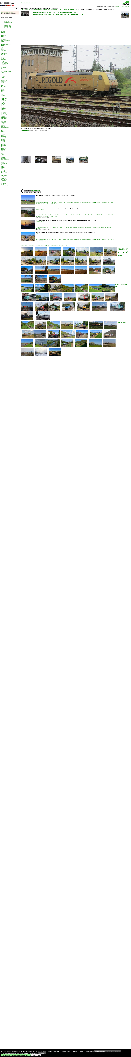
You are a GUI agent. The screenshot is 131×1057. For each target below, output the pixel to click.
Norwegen (3, 121)
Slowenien (3, 148)
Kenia (2, 85)
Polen (2, 130)
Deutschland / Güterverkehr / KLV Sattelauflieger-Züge (78, 202)
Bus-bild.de (6, 21)
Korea (2, 88)
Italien (2, 75)
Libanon (3, 97)
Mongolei (3, 111)
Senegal (3, 141)
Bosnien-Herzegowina (6, 44)
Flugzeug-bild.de (8, 25)
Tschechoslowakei (5, 159)
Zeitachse (3, 184)
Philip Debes (39, 197)
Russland (3, 134)
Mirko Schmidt (25, 130)
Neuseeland (4, 117)
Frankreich (3, 59)
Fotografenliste (4, 182)
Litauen (2, 99)
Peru (2, 129)
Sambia (2, 135)
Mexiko (2, 107)
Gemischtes (3, 180)
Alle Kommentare (35, 190)
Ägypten (3, 31)
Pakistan (3, 123)
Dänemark (3, 52)
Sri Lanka (3, 150)
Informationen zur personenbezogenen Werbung (108, 1051)
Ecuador (3, 54)
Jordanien (3, 79)
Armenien (3, 36)
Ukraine (2, 165)
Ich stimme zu (35, 1055)
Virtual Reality (4, 179)
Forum (22, 2)
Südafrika (3, 152)
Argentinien (3, 35)
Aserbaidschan (4, 37)
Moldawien (3, 108)
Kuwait (2, 93)
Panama (3, 126)
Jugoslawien (4, 80)
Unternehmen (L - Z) (56, 9)
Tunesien (3, 161)
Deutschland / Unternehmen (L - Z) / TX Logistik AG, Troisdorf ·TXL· (54, 12)
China (2, 49)
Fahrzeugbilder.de (8, 22)
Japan (2, 77)
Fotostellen (3, 183)
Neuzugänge (4, 175)
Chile (2, 48)
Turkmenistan (4, 163)
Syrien (2, 153)
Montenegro (4, 112)
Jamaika (3, 76)
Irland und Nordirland (6, 71)
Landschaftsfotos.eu (8, 27)
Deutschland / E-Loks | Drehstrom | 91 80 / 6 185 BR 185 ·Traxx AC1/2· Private (58, 14)
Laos (2, 94)
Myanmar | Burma (5, 114)
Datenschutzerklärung (5, 185)
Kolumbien (3, 86)
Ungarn (2, 166)
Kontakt (27, 2)
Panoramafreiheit (5, 127)
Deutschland (46, 9)
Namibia (3, 116)
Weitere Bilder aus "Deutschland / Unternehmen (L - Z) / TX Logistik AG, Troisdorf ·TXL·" (44, 245)
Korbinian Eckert (40, 209)
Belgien (2, 41)
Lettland (3, 95)
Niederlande (4, 118)
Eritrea (2, 55)
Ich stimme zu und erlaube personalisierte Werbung (16, 1055)
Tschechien (3, 158)
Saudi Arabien (4, 138)
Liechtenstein (4, 98)
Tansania (3, 156)
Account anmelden (124, 6)
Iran (2, 70)
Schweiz (3, 140)
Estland (2, 57)
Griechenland (4, 62)
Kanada (2, 82)
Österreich (3, 122)
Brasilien (3, 45)
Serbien (2, 143)
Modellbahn (3, 178)
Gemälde (3, 177)
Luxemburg (3, 100)
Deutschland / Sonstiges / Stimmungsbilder (75, 227)
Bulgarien (3, 46)
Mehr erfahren (42, 1053)
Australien (3, 39)
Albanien (3, 32)
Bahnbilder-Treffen (5, 40)
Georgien (3, 61)
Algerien (3, 34)
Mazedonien (4, 106)
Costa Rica (3, 50)
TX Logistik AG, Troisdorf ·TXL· (70, 9)
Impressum (32, 2)
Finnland (3, 58)
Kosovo (2, 89)
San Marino (3, 136)
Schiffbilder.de (7, 23)
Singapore (3, 145)
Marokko (3, 104)
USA (2, 168)
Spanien (3, 149)
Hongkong (3, 64)
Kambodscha (4, 81)
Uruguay (3, 167)
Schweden (3, 139)
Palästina (3, 125)
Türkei (2, 162)
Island (2, 72)
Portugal (3, 131)
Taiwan (2, 154)
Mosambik (3, 113)
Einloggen (117, 6)
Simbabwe (3, 144)
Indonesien (3, 67)
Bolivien (2, 43)
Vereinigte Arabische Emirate (8, 170)
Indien (2, 66)
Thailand (3, 157)
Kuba (2, 91)
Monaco (3, 109)
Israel (2, 73)
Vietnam (3, 171)
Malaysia (3, 103)
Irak (1, 68)
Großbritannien (4, 63)
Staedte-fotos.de (7, 26)
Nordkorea (3, 120)
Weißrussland (4, 172)
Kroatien (3, 90)
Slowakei (3, 147)
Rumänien (3, 132)
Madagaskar (4, 102)
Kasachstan (3, 84)
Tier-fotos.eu (7, 29)
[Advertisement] (34, 29)
